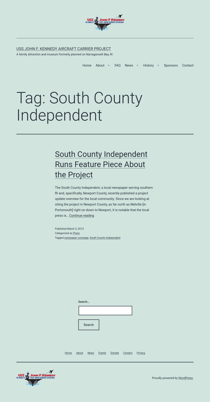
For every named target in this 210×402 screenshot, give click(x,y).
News (129, 65)
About (100, 65)
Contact (188, 65)
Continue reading (81, 216)
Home (87, 65)
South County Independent (105, 237)
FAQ (118, 65)
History (148, 65)
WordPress (185, 378)
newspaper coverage (76, 237)
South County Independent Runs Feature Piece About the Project (101, 164)
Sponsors (171, 65)
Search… (84, 301)
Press (76, 233)
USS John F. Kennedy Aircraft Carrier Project (63, 48)
